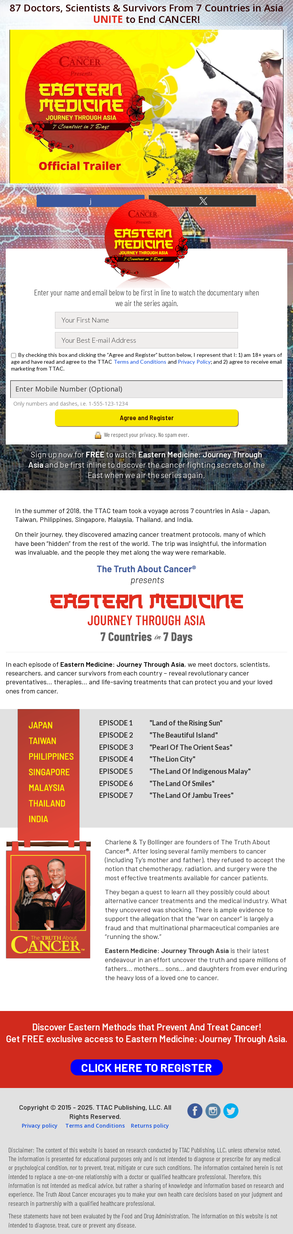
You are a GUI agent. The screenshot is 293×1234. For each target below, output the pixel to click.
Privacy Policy (194, 361)
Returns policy (150, 1125)
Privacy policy (40, 1125)
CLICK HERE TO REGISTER (146, 1067)
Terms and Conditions (140, 361)
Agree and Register (147, 417)
